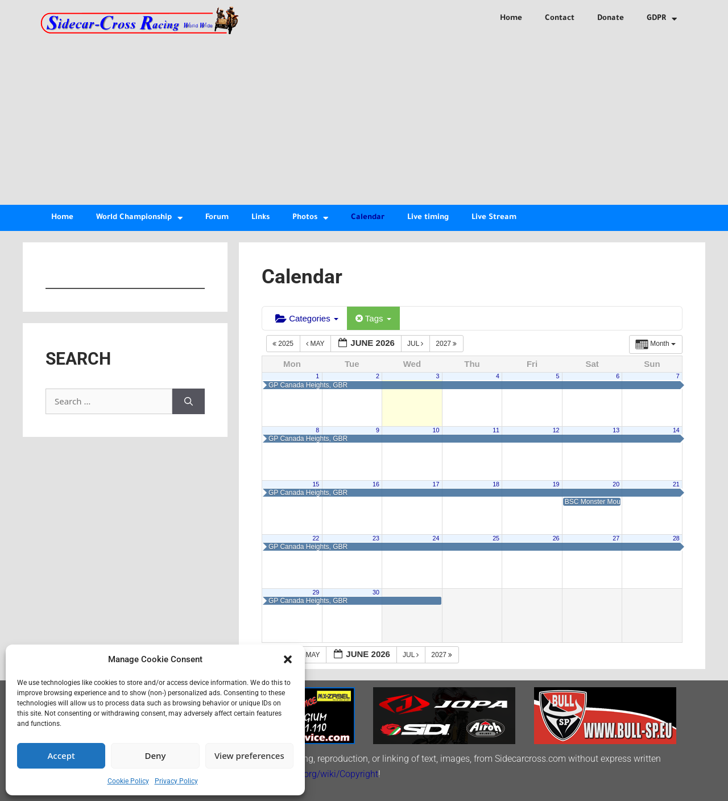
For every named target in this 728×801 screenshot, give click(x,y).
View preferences (249, 755)
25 (496, 538)
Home (511, 18)
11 (496, 430)
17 (436, 484)
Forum (217, 217)
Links (260, 217)
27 (616, 538)
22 (315, 538)
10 (436, 430)
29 (315, 592)
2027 (447, 344)
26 (556, 538)
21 (676, 484)
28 (676, 538)
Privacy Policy (176, 781)
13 (616, 430)
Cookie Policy (128, 781)
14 (676, 430)
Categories (306, 318)
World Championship (139, 218)
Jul (416, 344)
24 (436, 538)
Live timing (428, 217)
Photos (310, 218)
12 (556, 430)
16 (376, 484)
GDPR (662, 19)
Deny (155, 755)
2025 (283, 344)
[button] (287, 659)
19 (556, 484)
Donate (610, 18)
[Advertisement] (364, 119)
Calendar (367, 217)
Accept (61, 755)
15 (315, 484)
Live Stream (493, 217)
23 (376, 538)
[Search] (188, 401)
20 (616, 484)
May (316, 344)
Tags (373, 318)
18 (496, 484)
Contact (559, 18)
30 (376, 592)
